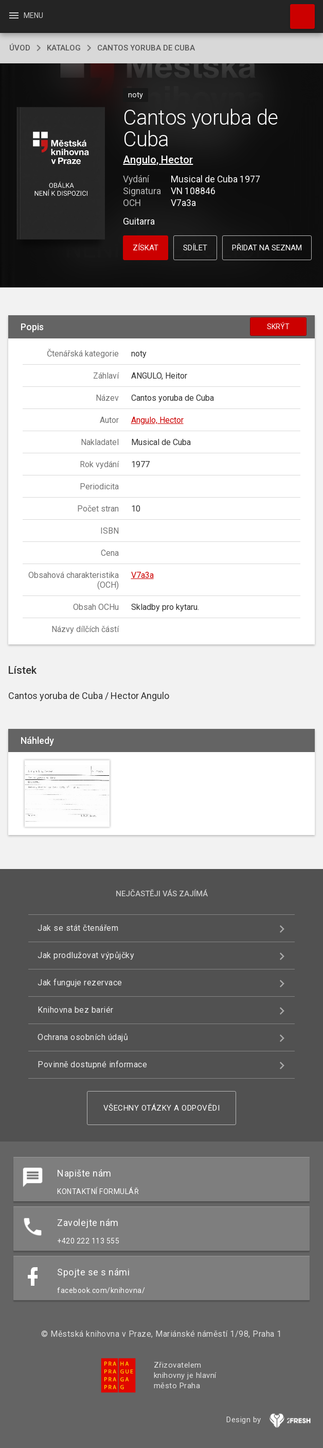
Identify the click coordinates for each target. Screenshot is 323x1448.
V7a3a (142, 575)
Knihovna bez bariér (76, 1010)
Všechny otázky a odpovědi (161, 1108)
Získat (145, 247)
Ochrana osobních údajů (83, 1037)
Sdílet (195, 247)
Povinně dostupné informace (92, 1064)
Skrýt (278, 326)
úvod (19, 48)
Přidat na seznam (267, 247)
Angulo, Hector (158, 160)
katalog (64, 48)
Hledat (298, 11)
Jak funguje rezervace (80, 982)
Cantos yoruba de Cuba (146, 48)
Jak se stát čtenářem (78, 928)
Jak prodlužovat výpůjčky (86, 955)
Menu (25, 15)
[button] (60, 173)
